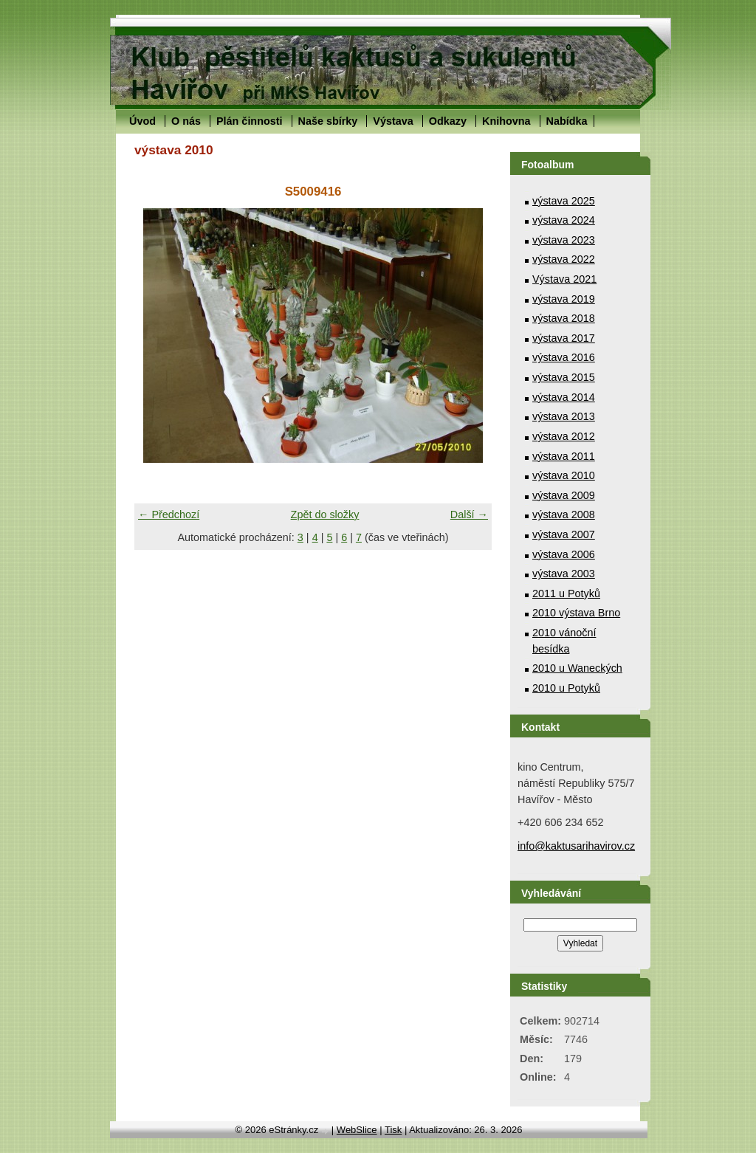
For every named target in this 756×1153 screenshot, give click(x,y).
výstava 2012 (563, 436)
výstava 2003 (563, 573)
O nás (186, 121)
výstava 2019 (563, 299)
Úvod (142, 121)
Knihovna (506, 121)
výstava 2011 (563, 456)
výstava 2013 (563, 416)
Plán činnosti (249, 121)
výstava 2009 (563, 495)
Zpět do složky (325, 514)
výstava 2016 (563, 357)
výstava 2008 (563, 514)
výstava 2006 (563, 554)
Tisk (393, 1129)
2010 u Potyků (566, 688)
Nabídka (567, 121)
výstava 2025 (563, 201)
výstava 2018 (563, 318)
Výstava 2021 (564, 279)
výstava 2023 (563, 240)
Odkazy (448, 121)
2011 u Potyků (566, 593)
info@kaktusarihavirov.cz (576, 846)
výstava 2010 (563, 475)
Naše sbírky (328, 121)
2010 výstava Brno (576, 613)
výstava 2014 (563, 397)
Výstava (393, 121)
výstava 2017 (563, 338)
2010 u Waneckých (577, 668)
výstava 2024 (563, 220)
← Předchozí (168, 514)
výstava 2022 (563, 259)
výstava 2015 (563, 377)
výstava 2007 (563, 534)
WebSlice (357, 1129)
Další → (469, 514)
